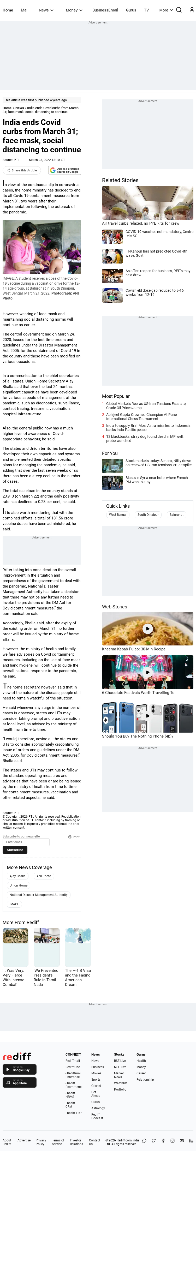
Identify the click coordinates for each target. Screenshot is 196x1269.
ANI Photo (44, 876)
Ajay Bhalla (18, 876)
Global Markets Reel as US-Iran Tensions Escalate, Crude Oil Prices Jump (146, 406)
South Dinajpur (148, 515)
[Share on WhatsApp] (144, 1142)
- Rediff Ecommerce (74, 1085)
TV (146, 10)
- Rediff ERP (74, 1113)
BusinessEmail (105, 10)
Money (74, 10)
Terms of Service (58, 1142)
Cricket (96, 1086)
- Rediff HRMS (70, 1095)
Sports (95, 1079)
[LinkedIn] (191, 1142)
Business (97, 1067)
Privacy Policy (41, 1142)
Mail (24, 10)
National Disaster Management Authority (39, 895)
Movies (96, 1073)
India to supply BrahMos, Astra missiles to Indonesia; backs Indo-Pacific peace (148, 427)
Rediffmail (73, 1061)
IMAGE (14, 904)
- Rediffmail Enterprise (73, 1075)
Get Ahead (95, 1094)
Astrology (98, 1108)
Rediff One (73, 1067)
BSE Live (120, 1061)
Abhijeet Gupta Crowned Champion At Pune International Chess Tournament (141, 416)
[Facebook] (163, 1142)
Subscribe (15, 850)
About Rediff (7, 1142)
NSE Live (120, 1067)
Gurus (131, 10)
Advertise (24, 1140)
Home (8, 10)
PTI (16, 160)
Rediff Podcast (97, 1116)
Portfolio (120, 1089)
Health (141, 1061)
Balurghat (176, 515)
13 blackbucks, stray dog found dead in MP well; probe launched (144, 438)
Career (141, 1073)
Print (74, 837)
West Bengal (118, 515)
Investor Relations (76, 1142)
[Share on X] (154, 1142)
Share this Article (22, 170)
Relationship (145, 1079)
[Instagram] (172, 1142)
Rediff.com (124, 1140)
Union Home (18, 885)
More (166, 10)
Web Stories (114, 606)
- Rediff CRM (70, 1105)
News (46, 10)
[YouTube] (182, 1142)
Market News (119, 1075)
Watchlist (120, 1083)
